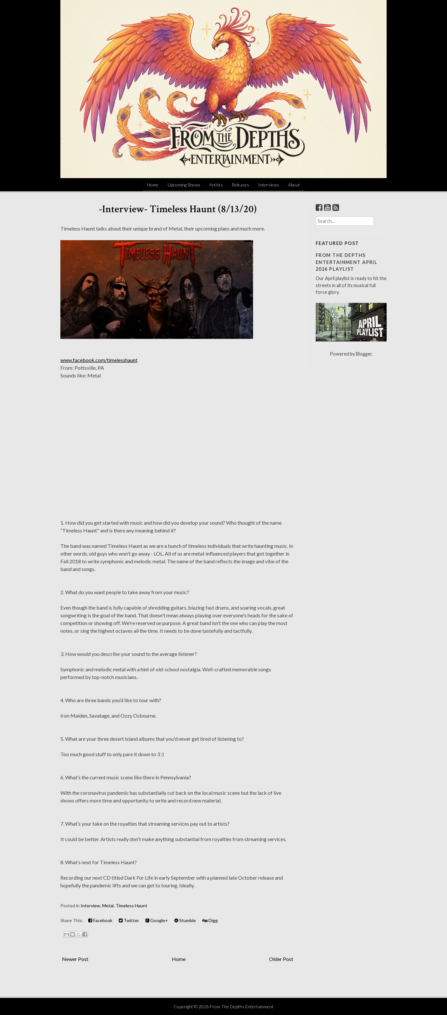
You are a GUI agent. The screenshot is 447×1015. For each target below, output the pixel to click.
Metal (108, 905)
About (294, 184)
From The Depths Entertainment (242, 1006)
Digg (210, 920)
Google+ (156, 920)
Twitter (129, 920)
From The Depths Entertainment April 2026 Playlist (346, 262)
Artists (216, 184)
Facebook (100, 920)
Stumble (185, 920)
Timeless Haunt (131, 905)
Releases (240, 184)
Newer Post (75, 959)
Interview (90, 905)
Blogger (364, 354)
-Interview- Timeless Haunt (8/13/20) (178, 209)
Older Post (281, 959)
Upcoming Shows (184, 184)
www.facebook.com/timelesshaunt (98, 360)
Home (153, 184)
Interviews (268, 184)
